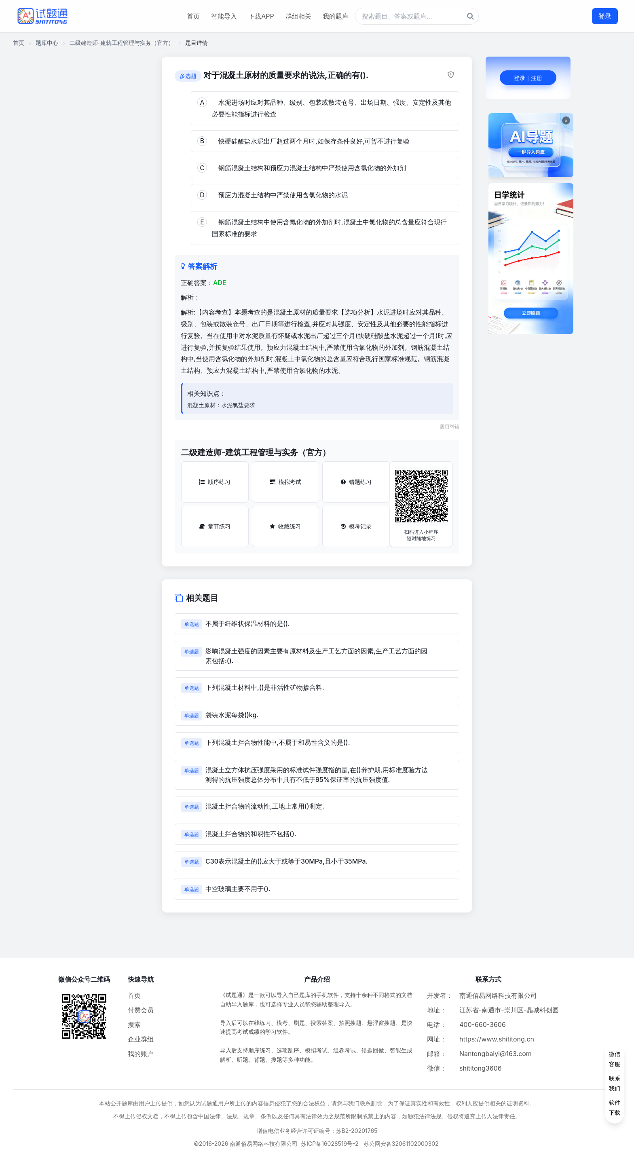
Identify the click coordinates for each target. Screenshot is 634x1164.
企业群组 (141, 1039)
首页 (193, 16)
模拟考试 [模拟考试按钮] (285, 481)
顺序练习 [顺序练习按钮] (214, 481)
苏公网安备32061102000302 (401, 1143)
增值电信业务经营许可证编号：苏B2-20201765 (317, 1130)
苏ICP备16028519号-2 (330, 1143)
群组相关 (298, 16)
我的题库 (336, 16)
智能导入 (224, 16)
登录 (604, 16)
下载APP (261, 16)
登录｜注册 (528, 77)
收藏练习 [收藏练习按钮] (285, 526)
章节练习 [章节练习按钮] (214, 526)
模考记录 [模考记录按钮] (356, 526)
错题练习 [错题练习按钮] (356, 481)
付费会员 (141, 1010)
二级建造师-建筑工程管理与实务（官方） (122, 42)
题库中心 (47, 42)
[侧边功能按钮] (614, 1083)
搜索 (134, 1024)
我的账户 (141, 1054)
